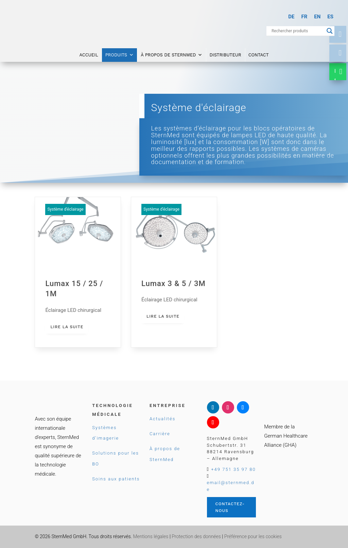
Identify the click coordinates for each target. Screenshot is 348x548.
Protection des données (196, 536)
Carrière (160, 433)
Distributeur (225, 51)
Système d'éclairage (65, 209)
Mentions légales (150, 536)
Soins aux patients (116, 478)
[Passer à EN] (317, 16)
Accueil (88, 51)
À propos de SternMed (171, 51)
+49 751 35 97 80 (233, 469)
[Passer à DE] (291, 16)
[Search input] (297, 31)
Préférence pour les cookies (253, 536)
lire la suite (66, 326)
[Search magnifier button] (329, 31)
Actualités (162, 418)
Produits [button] (119, 51)
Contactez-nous (230, 507)
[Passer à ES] (330, 16)
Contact (258, 51)
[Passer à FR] (304, 16)
